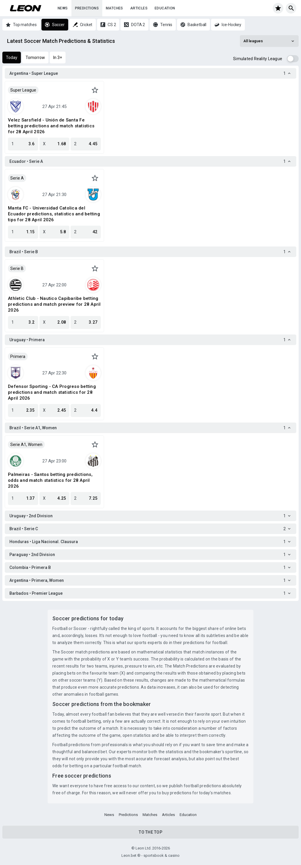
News (63, 8)
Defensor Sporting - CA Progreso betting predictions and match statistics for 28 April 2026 (52, 392)
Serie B (17, 268)
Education (165, 8)
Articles (139, 8)
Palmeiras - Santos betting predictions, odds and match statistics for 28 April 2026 (50, 480)
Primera (17, 356)
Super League (23, 90)
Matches (114, 8)
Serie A (17, 178)
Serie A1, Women (26, 444)
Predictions (87, 8)
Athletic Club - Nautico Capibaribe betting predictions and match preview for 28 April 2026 (54, 304)
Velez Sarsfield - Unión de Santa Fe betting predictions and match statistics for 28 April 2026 (51, 125)
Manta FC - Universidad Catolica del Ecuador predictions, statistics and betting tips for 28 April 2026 (54, 213)
